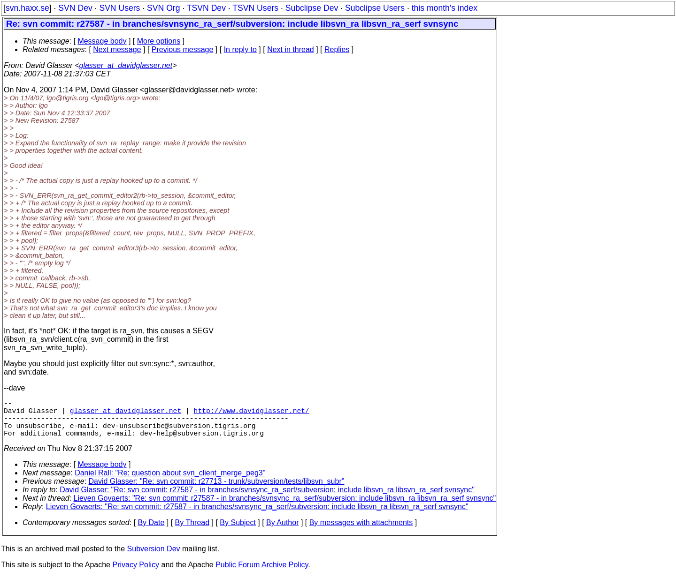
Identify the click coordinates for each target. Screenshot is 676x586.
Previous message (183, 49)
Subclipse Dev (311, 8)
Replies (336, 49)
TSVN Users (255, 8)
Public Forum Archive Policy (261, 574)
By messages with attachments (361, 532)
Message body (101, 41)
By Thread (192, 532)
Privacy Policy (135, 574)
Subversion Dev (153, 558)
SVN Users (119, 8)
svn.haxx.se (27, 8)
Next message (117, 49)
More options (159, 41)
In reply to (240, 49)
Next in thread (290, 49)
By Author (282, 532)
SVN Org (163, 8)
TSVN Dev (206, 8)
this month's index (444, 8)
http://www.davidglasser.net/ (251, 414)
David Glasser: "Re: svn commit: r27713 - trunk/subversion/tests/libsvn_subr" (217, 491)
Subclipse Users (375, 8)
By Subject (237, 532)
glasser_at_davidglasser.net (125, 65)
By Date (151, 532)
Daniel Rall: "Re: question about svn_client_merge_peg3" (170, 482)
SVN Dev (75, 8)
